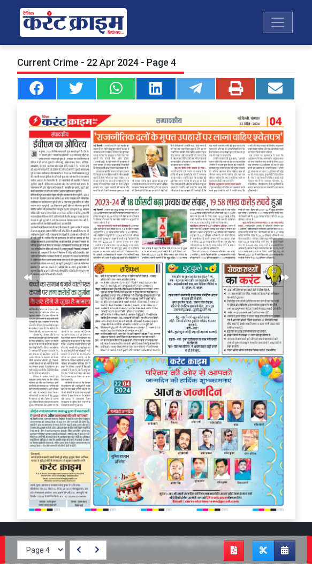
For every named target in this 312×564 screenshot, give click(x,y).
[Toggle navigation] (278, 22)
